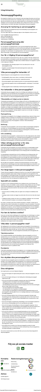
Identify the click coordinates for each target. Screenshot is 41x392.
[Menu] (2, 4)
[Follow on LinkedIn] (22, 348)
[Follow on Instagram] (18, 348)
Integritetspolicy (37, 390)
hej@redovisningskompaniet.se (23, 0)
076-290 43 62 (14, 0)
